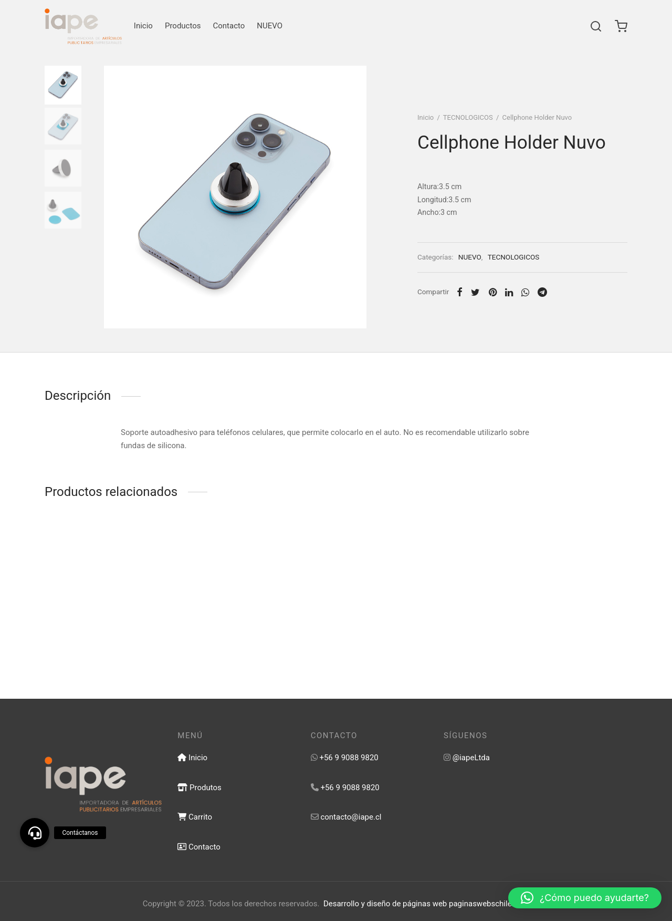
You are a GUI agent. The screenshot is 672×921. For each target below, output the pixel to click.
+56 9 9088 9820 (348, 757)
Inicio (143, 25)
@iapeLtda (471, 757)
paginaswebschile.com (489, 903)
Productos (183, 25)
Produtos (199, 787)
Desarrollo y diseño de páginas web (385, 903)
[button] (585, 897)
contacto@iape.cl (350, 817)
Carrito (194, 817)
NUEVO (269, 25)
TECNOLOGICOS (468, 117)
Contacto (229, 25)
